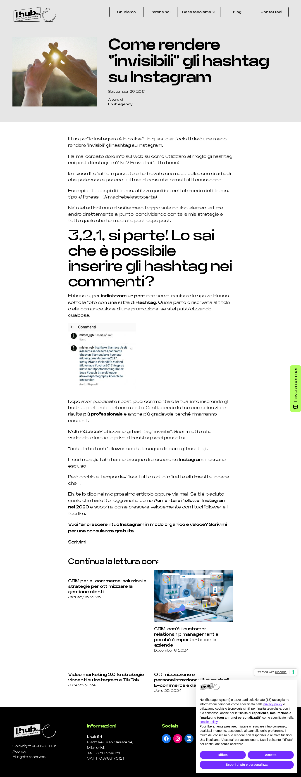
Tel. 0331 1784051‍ (103, 753)
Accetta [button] (271, 755)
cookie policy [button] (208, 722)
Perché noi (160, 12)
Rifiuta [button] (223, 755)
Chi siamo (126, 12)
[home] (35, 15)
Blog (237, 12)
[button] (198, 12)
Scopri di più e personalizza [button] (247, 764)
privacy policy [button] (272, 704)
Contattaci (271, 12)
